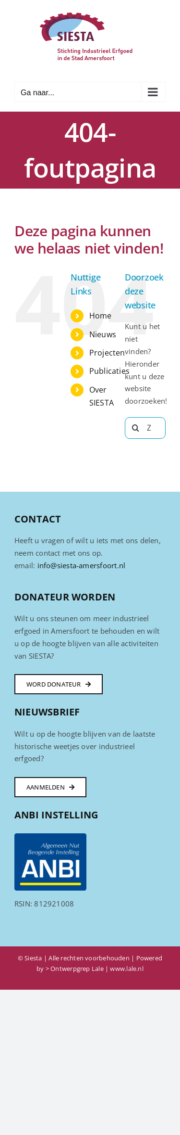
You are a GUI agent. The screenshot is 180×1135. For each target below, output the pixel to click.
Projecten (107, 352)
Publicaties (109, 371)
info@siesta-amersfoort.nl (81, 565)
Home (100, 315)
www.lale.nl (126, 968)
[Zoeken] (135, 428)
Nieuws (102, 334)
